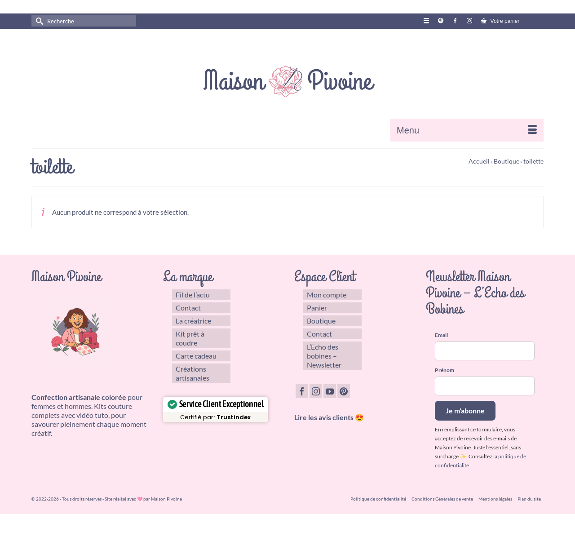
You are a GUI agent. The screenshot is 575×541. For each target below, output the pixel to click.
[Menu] (467, 130)
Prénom (444, 370)
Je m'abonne (465, 410)
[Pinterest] (343, 391)
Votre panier (510, 21)
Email (441, 335)
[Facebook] (302, 391)
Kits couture (113, 406)
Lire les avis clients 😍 (329, 417)
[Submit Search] (38, 21)
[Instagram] (316, 391)
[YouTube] (329, 391)
